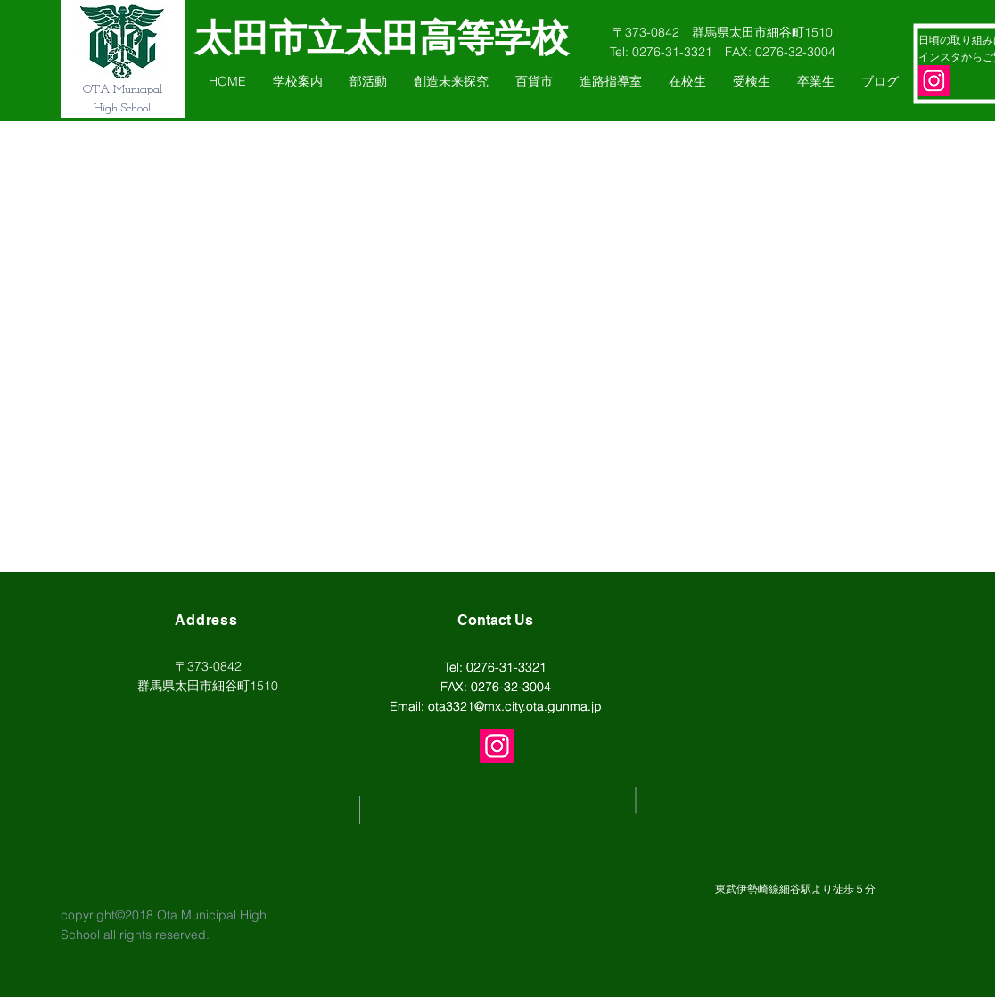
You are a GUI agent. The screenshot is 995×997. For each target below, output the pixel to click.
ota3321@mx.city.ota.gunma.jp (515, 706)
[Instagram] (934, 80)
